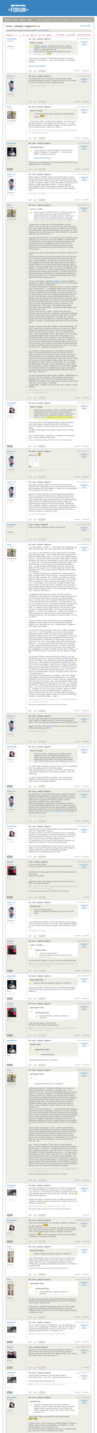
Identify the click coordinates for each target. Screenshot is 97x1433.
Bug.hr (8, 20)
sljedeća (49, 35)
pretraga (89, 20)
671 (24, 35)
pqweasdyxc (12, 143)
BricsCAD (50, 726)
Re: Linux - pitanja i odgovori (40, 39)
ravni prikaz (72, 35)
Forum (15, 20)
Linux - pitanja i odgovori (38, 525)
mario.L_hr (11, 76)
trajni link (78, 71)
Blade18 (10, 1347)
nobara (66, 660)
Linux (29, 20)
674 (36, 35)
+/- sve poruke (60, 35)
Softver (22, 20)
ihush (36, 52)
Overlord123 (12, 39)
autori (82, 20)
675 (40, 35)
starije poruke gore (85, 35)
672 (28, 35)
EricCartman (12, 403)
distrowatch (56, 281)
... (21, 35)
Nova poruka (85, 26)
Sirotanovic (11, 1185)
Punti (9, 1247)
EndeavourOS (59, 811)
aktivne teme (56, 20)
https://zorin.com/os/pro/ (37, 66)
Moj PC (9, 169)
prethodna (9, 35)
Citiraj (84, 44)
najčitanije (65, 20)
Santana (10, 862)
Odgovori (84, 42)
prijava (39, 20)
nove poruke (75, 20)
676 (44, 35)
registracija (46, 20)
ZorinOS (44, 46)
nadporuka (85, 71)
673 (32, 35)
